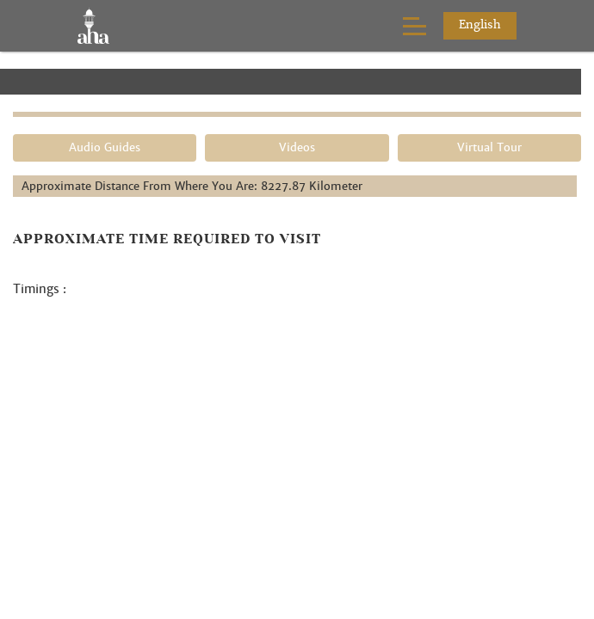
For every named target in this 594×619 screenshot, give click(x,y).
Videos (297, 147)
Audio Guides (104, 147)
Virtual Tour (489, 147)
